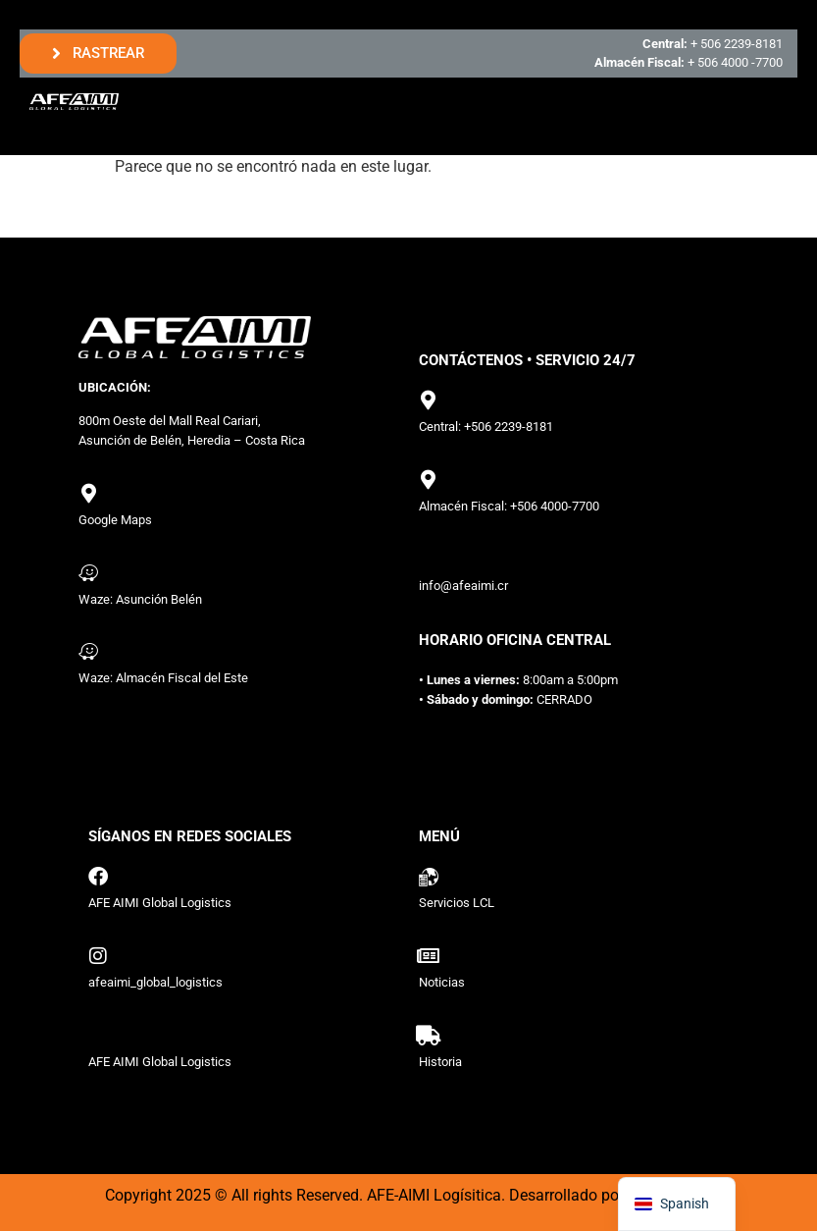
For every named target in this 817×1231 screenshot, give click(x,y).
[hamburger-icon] (765, 101)
